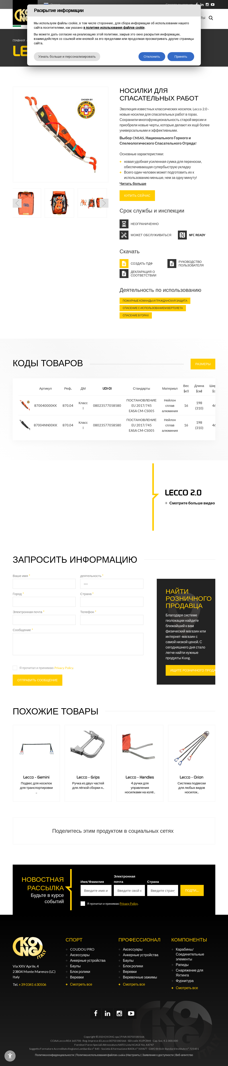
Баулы (75, 966)
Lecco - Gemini (88, 777)
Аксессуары (80, 955)
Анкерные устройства (88, 960)
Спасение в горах (136, 315)
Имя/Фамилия (92, 882)
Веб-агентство (184, 1055)
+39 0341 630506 (32, 984)
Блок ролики (80, 971)
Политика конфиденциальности (54, 1055)
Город (18, 594)
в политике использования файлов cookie (114, 27)
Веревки (77, 977)
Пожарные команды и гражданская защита (155, 300)
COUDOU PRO (82, 949)
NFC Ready (197, 235)
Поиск (210, 17)
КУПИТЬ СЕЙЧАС (137, 195)
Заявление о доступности (158, 1055)
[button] (17, 203)
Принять (181, 56)
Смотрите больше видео (192, 503)
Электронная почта (29, 612)
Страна (87, 594)
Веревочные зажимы (140, 977)
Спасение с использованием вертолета (153, 308)
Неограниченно (145, 224)
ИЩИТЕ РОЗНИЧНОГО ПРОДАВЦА (196, 670)
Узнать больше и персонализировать (67, 56)
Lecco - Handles (191, 777)
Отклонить (152, 56)
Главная (19, 40)
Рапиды (182, 964)
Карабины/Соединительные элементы (190, 954)
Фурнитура (185, 980)
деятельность (92, 576)
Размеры (203, 364)
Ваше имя (21, 576)
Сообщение (23, 630)
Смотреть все (81, 984)
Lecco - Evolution (36, 777)
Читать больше (133, 183)
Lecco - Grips (139, 777)
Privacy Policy (63, 668)
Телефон (88, 612)
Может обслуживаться (151, 235)
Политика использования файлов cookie (100, 1055)
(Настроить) (133, 1055)
